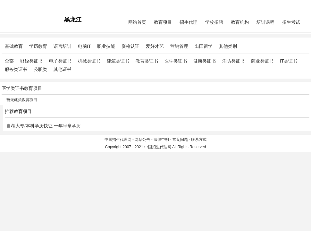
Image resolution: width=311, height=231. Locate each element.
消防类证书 (233, 61)
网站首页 (137, 22)
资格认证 (130, 46)
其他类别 (228, 46)
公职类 (40, 69)
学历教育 (38, 46)
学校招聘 (214, 22)
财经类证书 (31, 61)
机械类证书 (89, 61)
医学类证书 (175, 61)
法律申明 (161, 139)
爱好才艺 (155, 46)
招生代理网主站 (15, 5)
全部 (9, 61)
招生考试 (291, 22)
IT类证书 (288, 61)
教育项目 (163, 22)
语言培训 (62, 46)
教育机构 (240, 22)
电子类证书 (60, 61)
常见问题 (180, 139)
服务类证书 (16, 69)
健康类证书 (204, 61)
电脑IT (84, 46)
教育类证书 (147, 61)
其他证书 (62, 69)
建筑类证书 (118, 61)
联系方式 (198, 139)
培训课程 (265, 22)
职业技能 (106, 46)
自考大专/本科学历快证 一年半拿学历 (43, 125)
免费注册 (301, 5)
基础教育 (14, 46)
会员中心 (285, 5)
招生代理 (189, 22)
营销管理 (179, 46)
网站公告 (142, 139)
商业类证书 (262, 61)
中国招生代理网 (118, 139)
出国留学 (204, 46)
